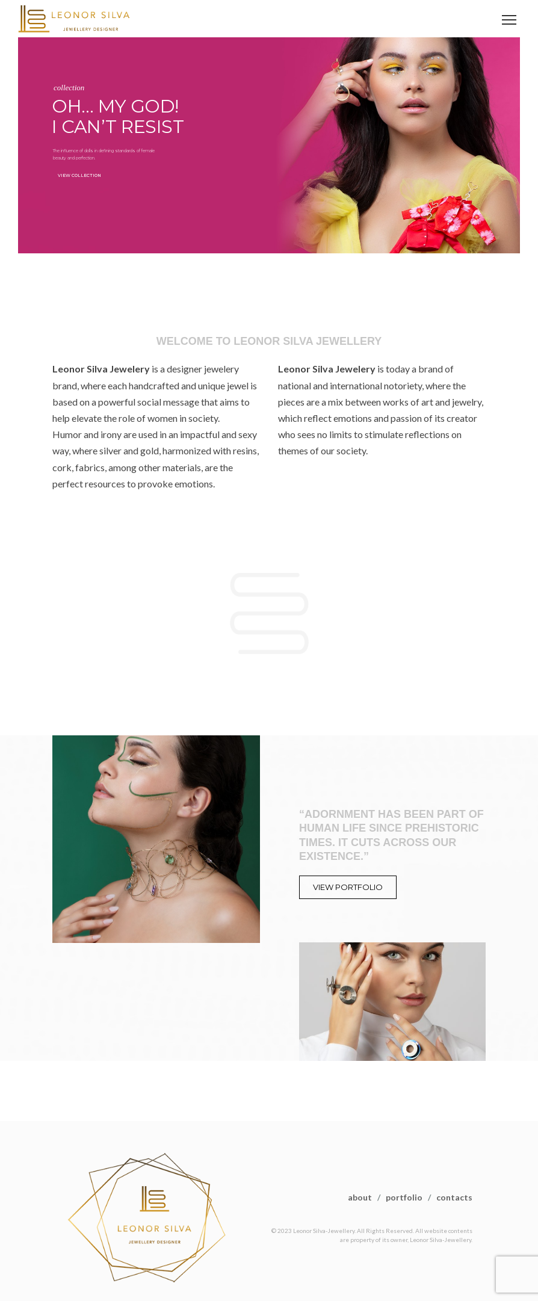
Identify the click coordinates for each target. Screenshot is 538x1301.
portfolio (404, 1197)
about (360, 1197)
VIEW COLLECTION (79, 175)
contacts (454, 1197)
